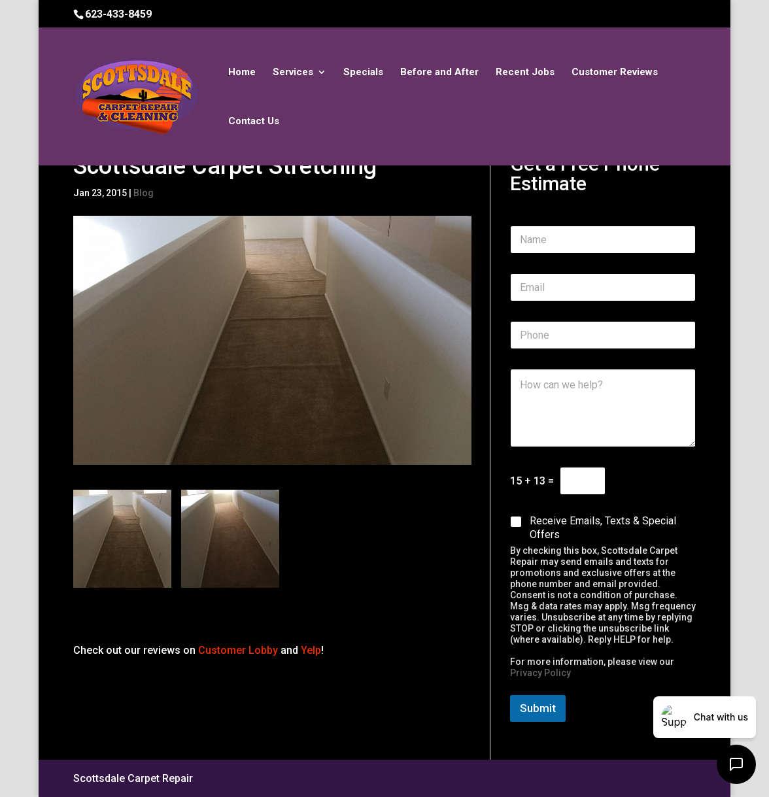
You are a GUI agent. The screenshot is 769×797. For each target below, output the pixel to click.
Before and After (439, 72)
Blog (143, 193)
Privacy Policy (540, 673)
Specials (363, 72)
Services (293, 72)
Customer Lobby (238, 650)
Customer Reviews (615, 72)
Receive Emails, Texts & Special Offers (603, 528)
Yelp (311, 650)
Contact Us (253, 121)
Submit (538, 708)
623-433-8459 (118, 14)
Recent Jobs (525, 72)
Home (242, 72)
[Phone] (603, 335)
